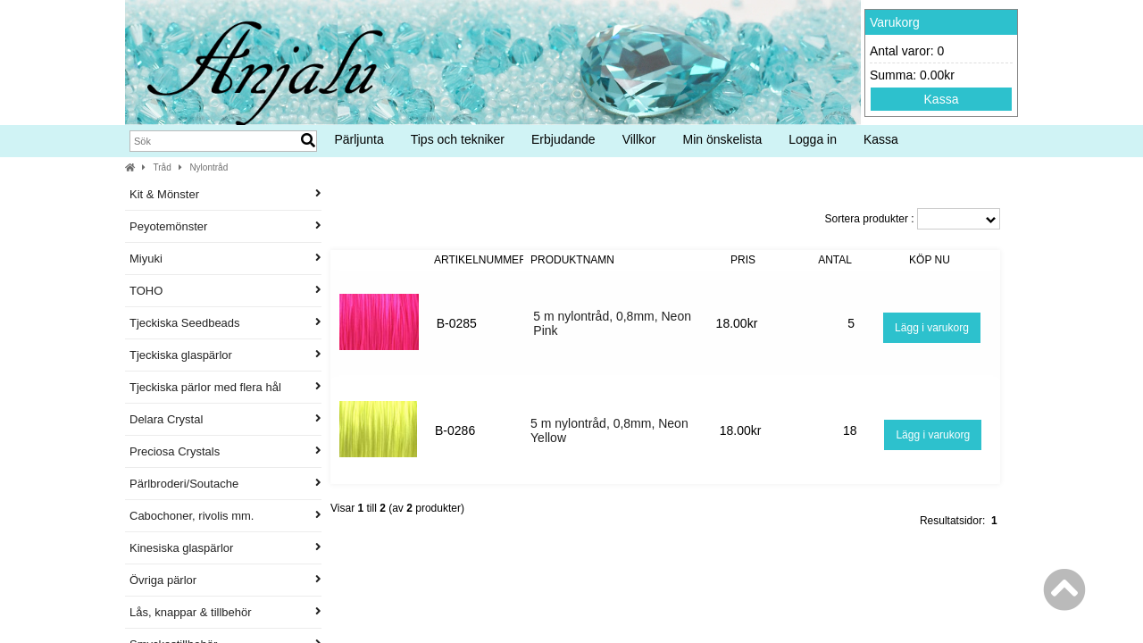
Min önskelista (723, 139)
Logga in (812, 139)
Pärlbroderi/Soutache (225, 483)
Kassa (941, 99)
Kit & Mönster (225, 194)
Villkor (639, 139)
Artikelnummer (480, 260)
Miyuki (225, 258)
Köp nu (929, 260)
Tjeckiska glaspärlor (225, 355)
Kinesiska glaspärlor (225, 548)
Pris (742, 260)
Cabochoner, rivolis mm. (225, 515)
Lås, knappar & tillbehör (225, 612)
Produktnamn (572, 260)
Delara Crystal (225, 419)
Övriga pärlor (225, 580)
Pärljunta (358, 139)
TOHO (225, 290)
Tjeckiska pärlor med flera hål (225, 387)
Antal (835, 260)
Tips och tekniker (458, 139)
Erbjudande (563, 139)
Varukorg (895, 22)
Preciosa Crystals (225, 451)
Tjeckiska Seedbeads (225, 323)
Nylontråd (208, 167)
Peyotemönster (225, 226)
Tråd (162, 167)
